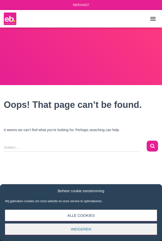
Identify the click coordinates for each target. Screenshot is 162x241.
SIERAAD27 (81, 5)
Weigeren (81, 229)
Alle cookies (81, 215)
